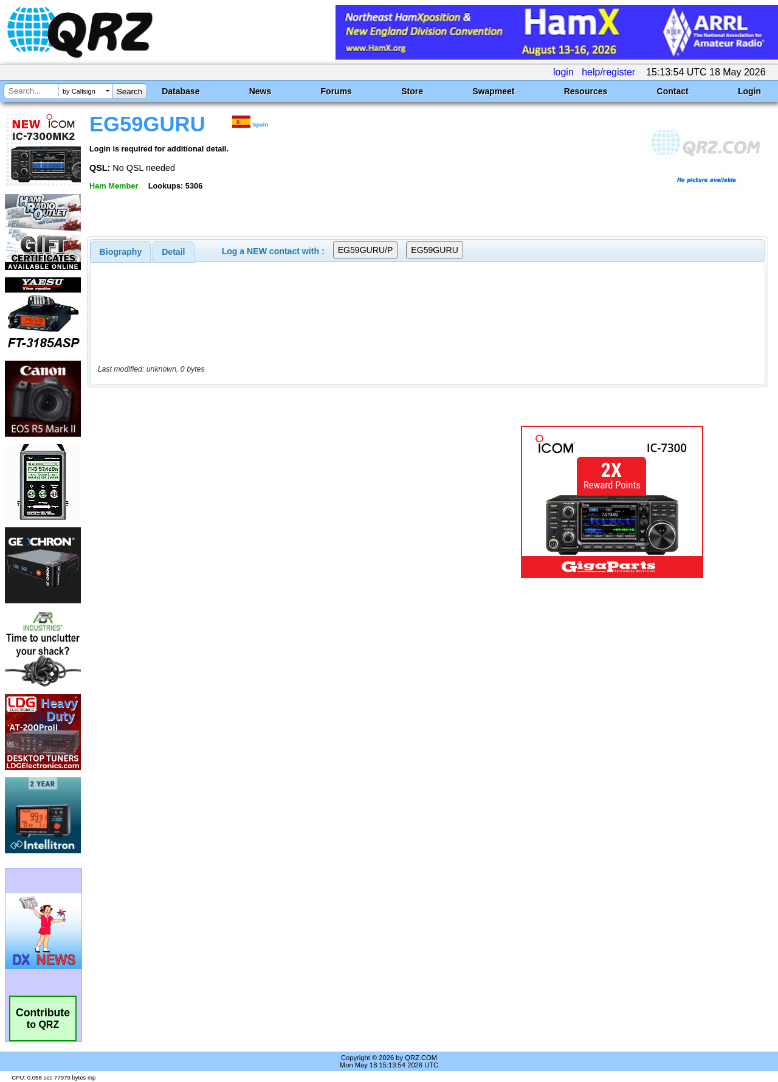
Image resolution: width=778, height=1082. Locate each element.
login (563, 72)
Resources (586, 91)
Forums (336, 91)
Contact (673, 91)
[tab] (121, 251)
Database (180, 91)
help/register (608, 72)
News (260, 91)
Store (412, 91)
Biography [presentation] (121, 252)
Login (749, 91)
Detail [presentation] (173, 252)
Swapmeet (493, 91)
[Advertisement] (281, 502)
